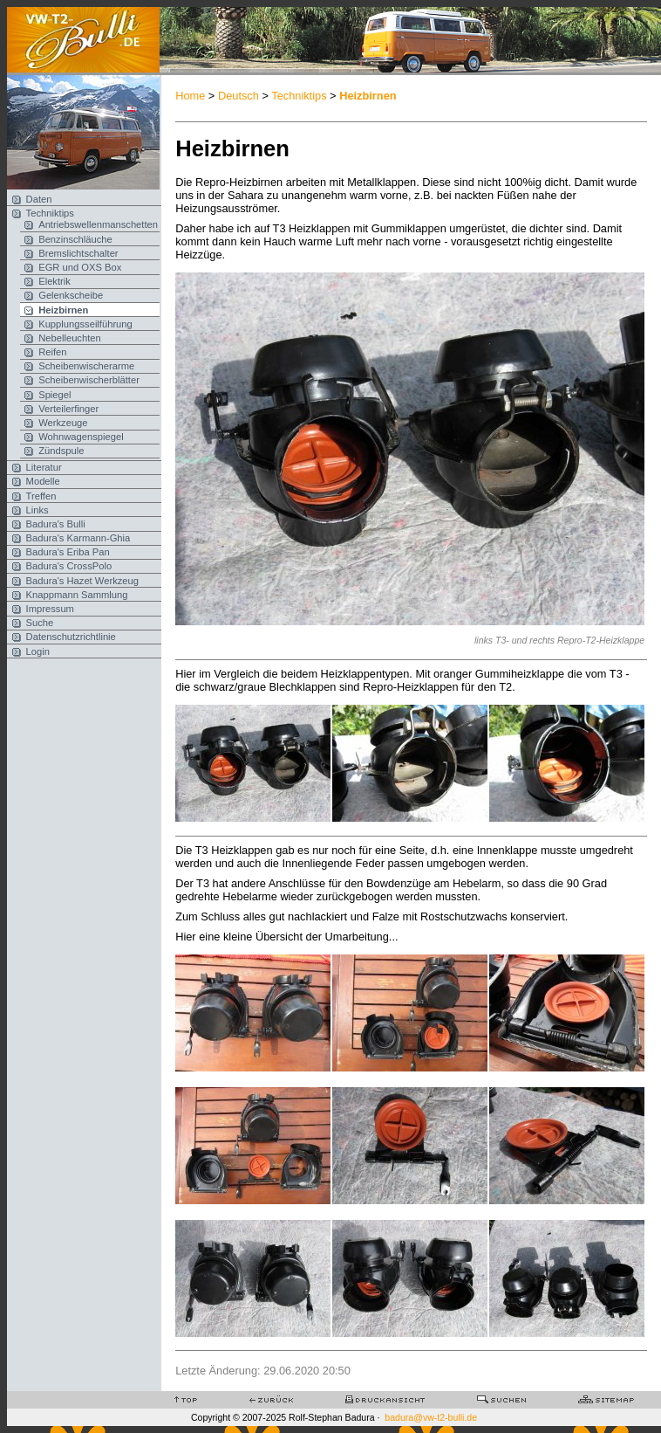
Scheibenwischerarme (86, 366)
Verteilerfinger (68, 408)
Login (38, 651)
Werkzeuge (62, 422)
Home (190, 95)
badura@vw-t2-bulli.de (431, 1417)
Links (37, 510)
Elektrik (54, 281)
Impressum (50, 608)
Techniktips (50, 213)
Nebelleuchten (69, 338)
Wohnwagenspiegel (80, 436)
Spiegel (54, 394)
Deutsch (238, 95)
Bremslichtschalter (78, 253)
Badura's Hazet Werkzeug (82, 580)
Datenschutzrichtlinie (71, 636)
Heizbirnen (63, 310)
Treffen (41, 496)
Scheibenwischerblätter (89, 380)
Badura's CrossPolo (69, 566)
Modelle (43, 481)
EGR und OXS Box (79, 267)
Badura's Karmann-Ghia (78, 538)
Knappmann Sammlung (77, 594)
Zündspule (61, 450)
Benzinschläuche (75, 239)
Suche (40, 622)
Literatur (44, 467)
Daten (39, 199)
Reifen (52, 352)
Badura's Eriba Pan (68, 552)
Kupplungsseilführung (85, 324)
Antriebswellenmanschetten (98, 224)
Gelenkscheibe (70, 295)
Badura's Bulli (55, 524)
